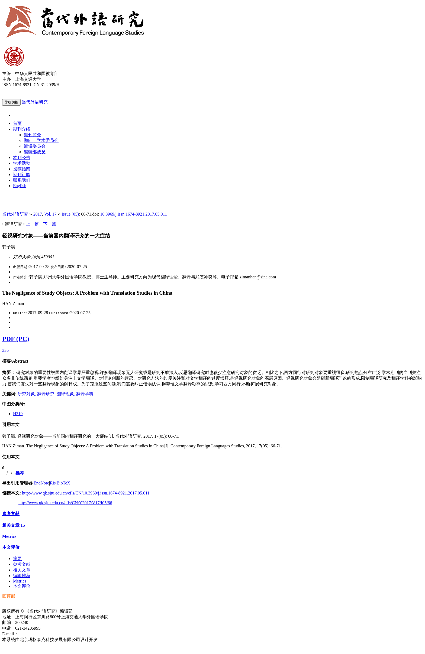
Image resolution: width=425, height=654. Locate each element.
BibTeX (63, 483)
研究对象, (27, 394)
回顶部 (8, 596)
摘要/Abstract (15, 361)
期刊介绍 (21, 129)
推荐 (19, 473)
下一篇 (49, 224)
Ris (53, 483)
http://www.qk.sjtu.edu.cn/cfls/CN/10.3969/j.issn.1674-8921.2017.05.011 (85, 493)
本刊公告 (21, 157)
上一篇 (32, 224)
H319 (18, 413)
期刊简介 (32, 134)
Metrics (9, 536)
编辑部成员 (35, 151)
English (19, 185)
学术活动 (21, 163)
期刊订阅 (21, 174)
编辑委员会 (35, 146)
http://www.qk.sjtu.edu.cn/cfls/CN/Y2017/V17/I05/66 (65, 502)
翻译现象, (66, 394)
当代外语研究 (35, 102)
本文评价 (11, 547)
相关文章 (13, 525)
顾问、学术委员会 (41, 140)
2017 (37, 214)
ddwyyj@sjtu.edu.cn (36, 634)
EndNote (41, 483)
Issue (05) (70, 214)
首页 (17, 123)
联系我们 (21, 180)
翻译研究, (47, 394)
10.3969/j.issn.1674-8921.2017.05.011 (133, 214)
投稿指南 (21, 169)
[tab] (212, 361)
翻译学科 (85, 394)
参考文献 (11, 513)
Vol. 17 (50, 214)
